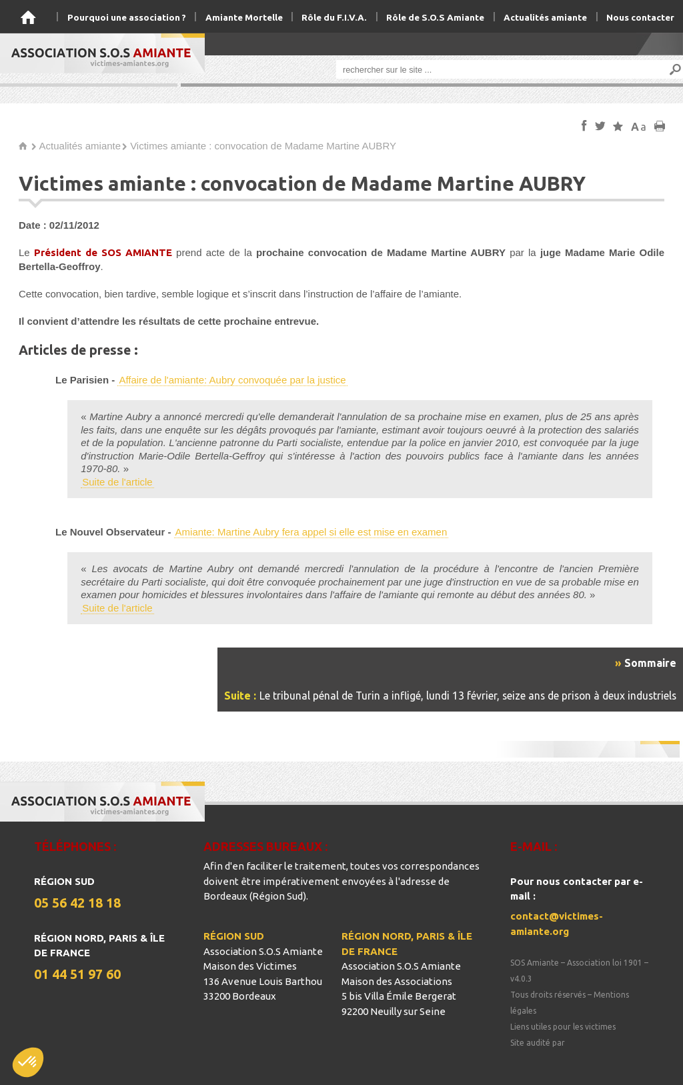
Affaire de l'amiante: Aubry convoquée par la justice (232, 379)
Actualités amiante (80, 145)
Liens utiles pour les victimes (563, 1026)
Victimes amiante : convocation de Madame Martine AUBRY (263, 145)
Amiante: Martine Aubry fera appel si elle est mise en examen (311, 531)
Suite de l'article (117, 481)
